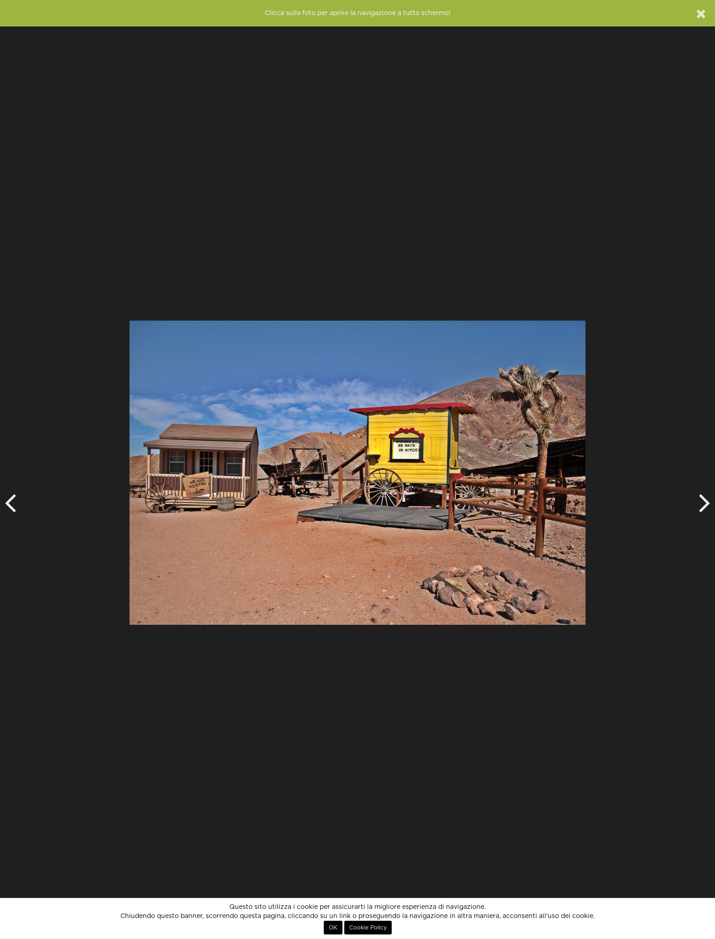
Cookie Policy (368, 927)
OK (333, 927)
